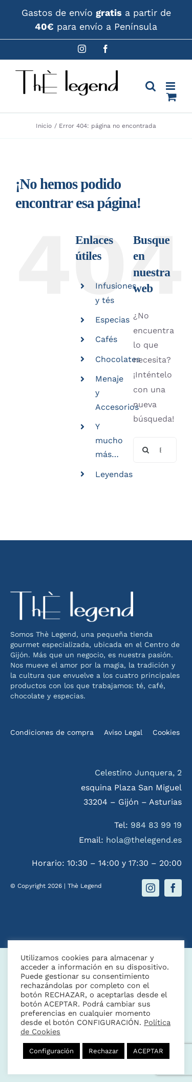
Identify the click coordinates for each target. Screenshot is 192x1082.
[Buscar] (146, 450)
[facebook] (173, 888)
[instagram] (150, 888)
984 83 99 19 (156, 825)
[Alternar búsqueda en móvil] (150, 86)
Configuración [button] (51, 1051)
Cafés (106, 339)
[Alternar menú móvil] (171, 86)
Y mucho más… (109, 440)
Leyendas (114, 474)
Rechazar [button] (103, 1051)
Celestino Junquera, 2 (138, 772)
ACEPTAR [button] (148, 1051)
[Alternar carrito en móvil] (171, 96)
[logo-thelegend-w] (71, 595)
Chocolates (117, 359)
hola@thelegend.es (144, 840)
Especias (112, 320)
